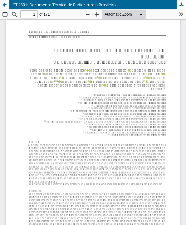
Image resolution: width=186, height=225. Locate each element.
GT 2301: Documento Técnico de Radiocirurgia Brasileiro (64, 5)
